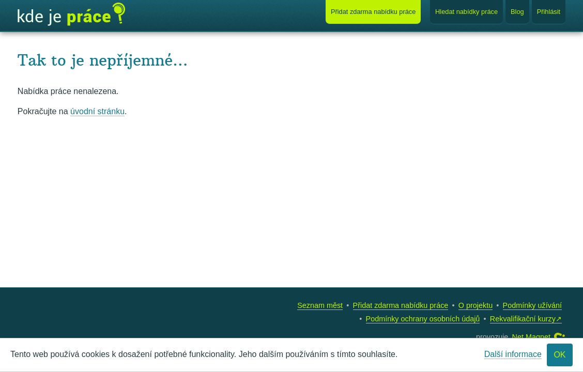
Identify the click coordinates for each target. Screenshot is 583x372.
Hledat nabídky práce (466, 12)
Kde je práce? (71, 14)
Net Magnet (531, 337)
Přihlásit (549, 12)
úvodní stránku (97, 111)
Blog (517, 12)
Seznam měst (320, 305)
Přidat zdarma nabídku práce (401, 305)
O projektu (475, 305)
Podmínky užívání (532, 305)
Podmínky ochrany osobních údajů (423, 319)
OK (559, 354)
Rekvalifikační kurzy (523, 319)
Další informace (513, 354)
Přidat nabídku (373, 12)
